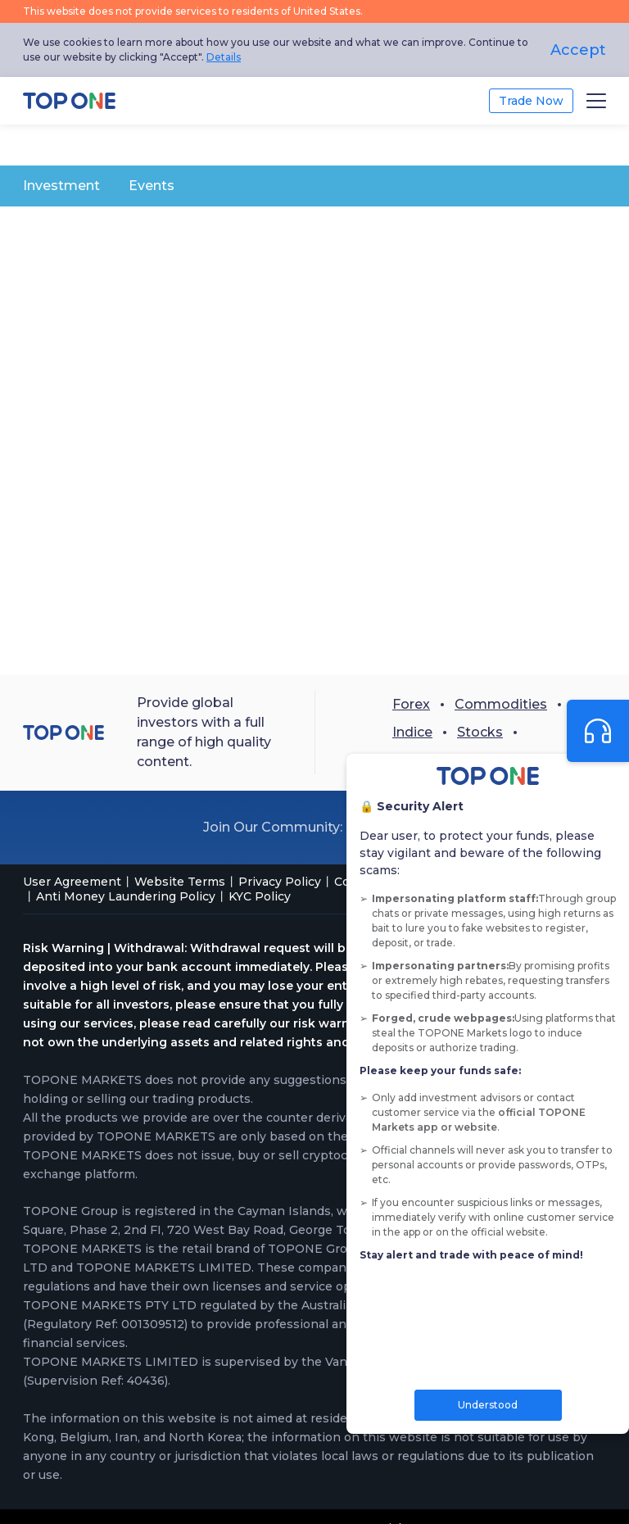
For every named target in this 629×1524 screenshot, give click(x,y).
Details (223, 57)
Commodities (501, 704)
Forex (411, 704)
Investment (61, 185)
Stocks (480, 732)
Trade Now (531, 100)
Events (151, 185)
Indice (412, 732)
